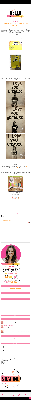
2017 (2, 347)
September (3, 352)
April (3, 361)
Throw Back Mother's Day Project (6, 359)
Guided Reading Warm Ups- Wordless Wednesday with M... (9, 358)
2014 (2, 350)
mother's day (15, 21)
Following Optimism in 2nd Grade (7, 220)
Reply (29, 222)
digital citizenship (25, 338)
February (3, 363)
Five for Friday (4, 357)
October (3, 351)
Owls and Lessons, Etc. (6, 215)
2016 (2, 348)
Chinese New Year (3, 338)
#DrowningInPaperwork (8, 325)
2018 (2, 346)
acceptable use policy (10, 338)
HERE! (27, 166)
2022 (2, 345)
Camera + (26, 160)
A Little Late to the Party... (5, 360)
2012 (2, 365)
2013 (2, 364)
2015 (2, 349)
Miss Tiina (17, 167)
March (3, 362)
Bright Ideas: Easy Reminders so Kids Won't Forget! (8, 356)
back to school (19, 338)
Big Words (14, 72)
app (15, 338)
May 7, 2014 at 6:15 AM (5, 216)
